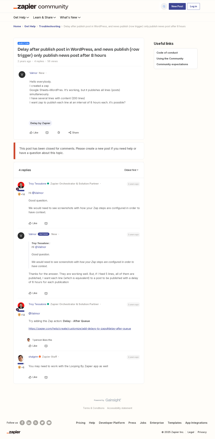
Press (132, 422)
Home (17, 26)
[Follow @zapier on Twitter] (42, 422)
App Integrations (196, 422)
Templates (175, 422)
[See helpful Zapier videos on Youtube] (49, 422)
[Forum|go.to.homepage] (41, 6)
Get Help (21, 17)
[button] (177, 6)
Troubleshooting (49, 26)
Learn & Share (45, 17)
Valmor (33, 73)
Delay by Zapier (40, 123)
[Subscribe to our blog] (35, 422)
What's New (70, 17)
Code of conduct (167, 52)
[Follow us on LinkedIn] (28, 422)
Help (92, 422)
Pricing (80, 422)
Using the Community (170, 58)
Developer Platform (112, 422)
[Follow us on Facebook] (22, 422)
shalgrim (33, 356)
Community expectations (172, 64)
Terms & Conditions (93, 408)
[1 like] (39, 340)
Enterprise (157, 422)
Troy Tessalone (37, 183)
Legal (191, 432)
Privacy (202, 432)
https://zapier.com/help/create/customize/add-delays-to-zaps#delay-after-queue (80, 328)
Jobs (143, 422)
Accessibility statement (119, 408)
